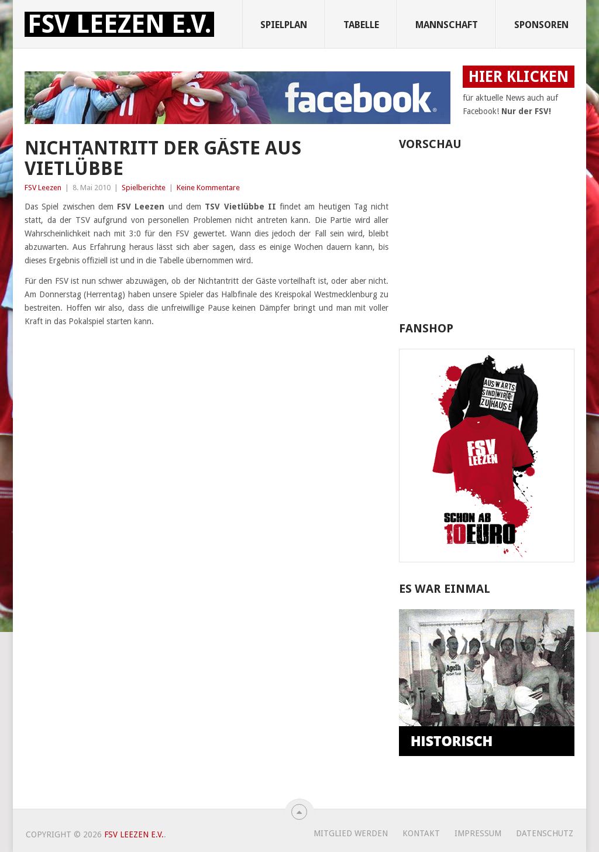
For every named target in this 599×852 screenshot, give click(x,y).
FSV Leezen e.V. (119, 24)
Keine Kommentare (208, 187)
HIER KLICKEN (519, 76)
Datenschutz (544, 833)
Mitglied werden (351, 833)
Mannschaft (446, 24)
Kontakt (421, 833)
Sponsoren (541, 24)
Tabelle (361, 24)
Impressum (478, 833)
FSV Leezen (43, 187)
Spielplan (283, 24)
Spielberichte (144, 187)
